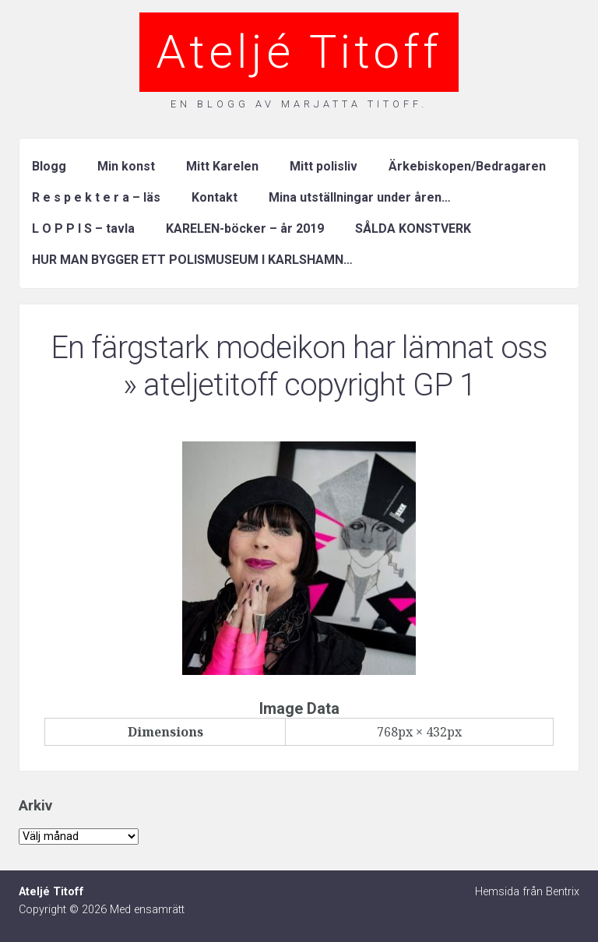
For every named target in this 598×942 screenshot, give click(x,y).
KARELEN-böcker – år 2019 (245, 228)
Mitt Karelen (222, 166)
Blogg (49, 166)
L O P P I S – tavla (83, 228)
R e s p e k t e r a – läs (96, 197)
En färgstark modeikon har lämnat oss (299, 347)
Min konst (126, 166)
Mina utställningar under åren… (360, 197)
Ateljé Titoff (299, 51)
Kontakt (214, 197)
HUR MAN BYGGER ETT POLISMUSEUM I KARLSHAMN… (192, 259)
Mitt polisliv (323, 166)
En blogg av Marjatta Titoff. (299, 104)
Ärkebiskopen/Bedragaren (467, 166)
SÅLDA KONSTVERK (413, 228)
